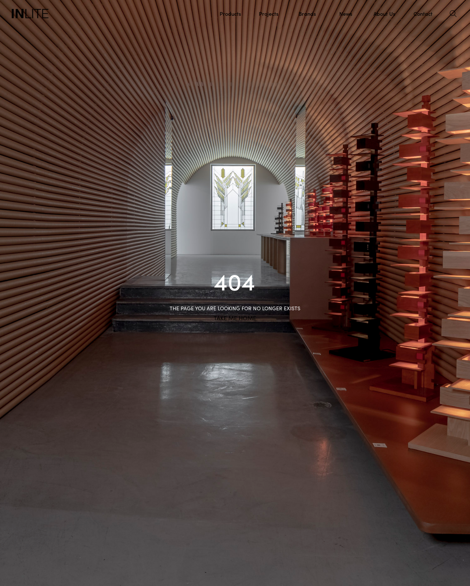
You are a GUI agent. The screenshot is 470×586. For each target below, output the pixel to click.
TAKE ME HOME (235, 318)
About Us (384, 13)
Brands (307, 13)
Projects (268, 13)
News (345, 13)
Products (230, 13)
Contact (423, 13)
